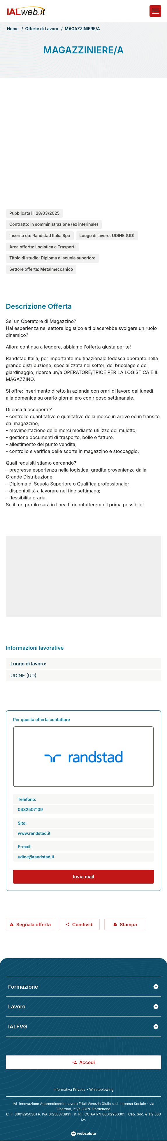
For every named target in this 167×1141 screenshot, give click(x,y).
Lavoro (83, 1006)
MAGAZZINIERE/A (82, 28)
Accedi (83, 1062)
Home (13, 28)
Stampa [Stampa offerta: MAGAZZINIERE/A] (125, 924)
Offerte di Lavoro (41, 28)
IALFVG (83, 1026)
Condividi (79, 924)
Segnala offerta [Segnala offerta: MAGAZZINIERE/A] (30, 924)
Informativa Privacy (69, 1089)
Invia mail (83, 877)
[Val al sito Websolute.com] (83, 1133)
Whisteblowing (101, 1089)
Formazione (83, 987)
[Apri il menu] (155, 11)
